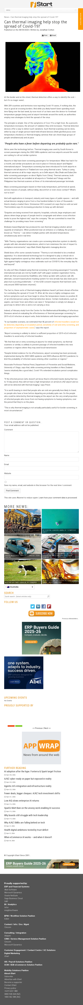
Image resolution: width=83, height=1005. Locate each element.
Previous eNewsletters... (70, 619)
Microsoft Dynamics (13, 892)
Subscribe (8, 976)
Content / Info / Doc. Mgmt (16, 924)
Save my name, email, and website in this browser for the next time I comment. (38, 485)
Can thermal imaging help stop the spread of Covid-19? (34, 17)
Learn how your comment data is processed (58, 497)
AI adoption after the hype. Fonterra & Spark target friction (32, 771)
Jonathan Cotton (47, 30)
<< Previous (37, 728)
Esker (6, 919)
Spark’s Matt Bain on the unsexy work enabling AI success (32, 807)
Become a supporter (13, 982)
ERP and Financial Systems (16, 887)
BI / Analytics (10, 904)
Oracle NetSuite (11, 895)
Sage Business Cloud (13, 898)
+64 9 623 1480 (11, 991)
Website (7, 473)
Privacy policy (10, 988)
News (6, 17)
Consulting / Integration (15, 933)
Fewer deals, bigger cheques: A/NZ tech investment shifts (32, 793)
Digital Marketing (12, 953)
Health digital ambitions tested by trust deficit (26, 829)
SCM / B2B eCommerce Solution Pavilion (23, 965)
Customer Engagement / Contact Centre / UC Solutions (29, 950)
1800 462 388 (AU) (12, 997)
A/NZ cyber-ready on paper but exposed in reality (27, 778)
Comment (8, 430)
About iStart (9, 973)
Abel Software (10, 890)
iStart (6, 956)
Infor (6, 907)
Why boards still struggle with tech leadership (26, 815)
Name (6, 455)
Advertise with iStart (13, 979)
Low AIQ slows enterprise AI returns (21, 800)
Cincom (7, 927)
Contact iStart (10, 985)
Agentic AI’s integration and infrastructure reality (27, 786)
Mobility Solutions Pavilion (16, 970)
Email (53, 35)
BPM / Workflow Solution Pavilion (19, 916)
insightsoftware (11, 910)
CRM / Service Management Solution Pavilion (25, 939)
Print (44, 35)
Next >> (47, 728)
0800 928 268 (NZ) (12, 994)
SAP (6, 901)
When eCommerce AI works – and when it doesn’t (28, 837)
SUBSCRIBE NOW (80, 19)
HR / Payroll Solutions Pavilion (18, 962)
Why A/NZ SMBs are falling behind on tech (24, 822)
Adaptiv (7, 936)
